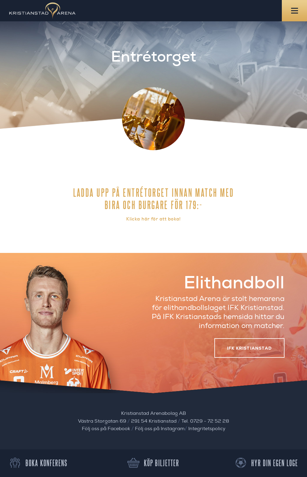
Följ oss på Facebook (106, 429)
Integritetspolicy (206, 429)
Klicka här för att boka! (153, 219)
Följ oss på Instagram (160, 429)
